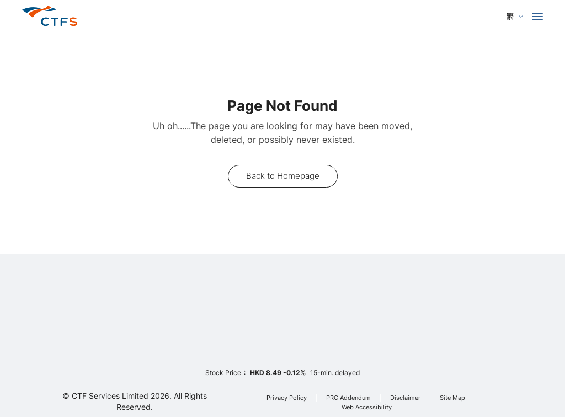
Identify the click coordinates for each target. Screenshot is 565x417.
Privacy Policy (286, 398)
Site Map (452, 398)
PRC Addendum (348, 398)
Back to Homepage (282, 176)
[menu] (537, 17)
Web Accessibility (367, 407)
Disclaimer (405, 398)
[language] (514, 16)
